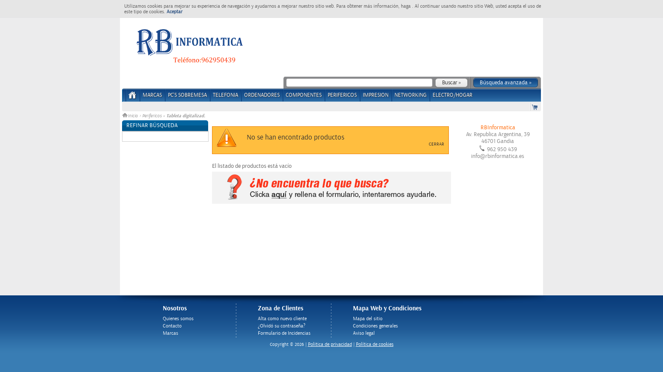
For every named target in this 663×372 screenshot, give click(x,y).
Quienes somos (178, 318)
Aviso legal (364, 333)
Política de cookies (375, 344)
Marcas (152, 95)
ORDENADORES (262, 95)
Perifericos (151, 116)
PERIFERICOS (342, 95)
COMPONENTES (304, 95)
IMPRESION (375, 95)
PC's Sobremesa (187, 95)
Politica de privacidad (330, 344)
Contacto (172, 326)
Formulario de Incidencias (284, 333)
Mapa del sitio (367, 318)
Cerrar (436, 144)
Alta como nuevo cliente (282, 318)
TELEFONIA (225, 95)
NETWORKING (410, 95)
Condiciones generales (375, 326)
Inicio (130, 116)
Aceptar (174, 12)
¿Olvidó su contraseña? (281, 326)
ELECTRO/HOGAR (452, 95)
